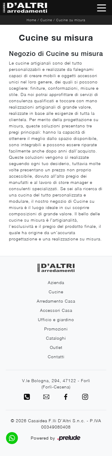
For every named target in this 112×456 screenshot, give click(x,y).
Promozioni (56, 328)
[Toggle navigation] (101, 7)
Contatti (56, 356)
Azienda (56, 282)
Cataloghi (56, 338)
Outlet (56, 347)
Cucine (46, 20)
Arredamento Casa (56, 301)
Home (31, 20)
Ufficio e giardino (56, 319)
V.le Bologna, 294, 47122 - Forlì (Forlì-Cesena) (56, 383)
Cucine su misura (70, 20)
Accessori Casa (56, 310)
